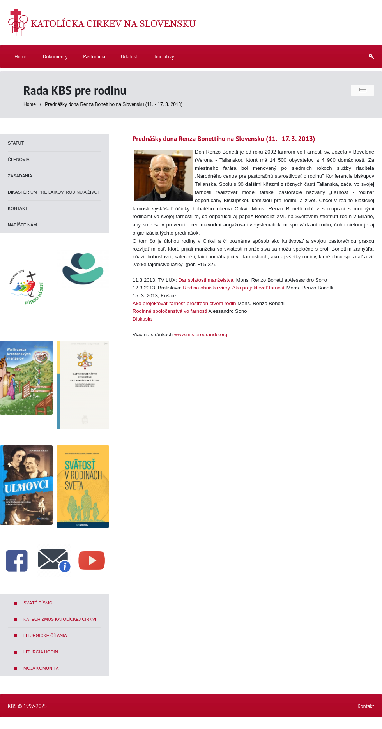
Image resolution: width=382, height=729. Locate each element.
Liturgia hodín (40, 652)
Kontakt (18, 208)
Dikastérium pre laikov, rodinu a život (54, 192)
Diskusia (142, 319)
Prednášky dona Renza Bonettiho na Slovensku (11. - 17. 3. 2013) (113, 104)
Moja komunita (40, 668)
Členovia (19, 159)
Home (29, 104)
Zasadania (20, 175)
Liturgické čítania (45, 635)
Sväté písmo (38, 602)
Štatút (16, 143)
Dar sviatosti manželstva (206, 280)
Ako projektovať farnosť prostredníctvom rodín (184, 303)
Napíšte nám (22, 224)
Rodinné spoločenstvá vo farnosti (170, 311)
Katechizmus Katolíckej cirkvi (59, 619)
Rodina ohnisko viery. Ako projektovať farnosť (234, 288)
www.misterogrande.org (201, 334)
